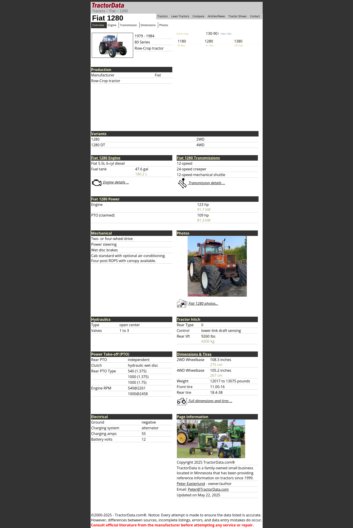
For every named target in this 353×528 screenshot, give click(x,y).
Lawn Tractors (180, 16)
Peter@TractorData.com (208, 489)
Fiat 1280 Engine (106, 157)
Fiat (112, 11)
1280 (124, 11)
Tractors (98, 11)
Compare (198, 16)
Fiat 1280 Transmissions (198, 157)
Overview (98, 25)
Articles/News (216, 16)
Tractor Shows (238, 16)
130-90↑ (218, 33)
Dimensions (148, 25)
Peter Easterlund (191, 483)
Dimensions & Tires (194, 354)
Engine (112, 25)
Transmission (128, 25)
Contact (255, 16)
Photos (163, 25)
